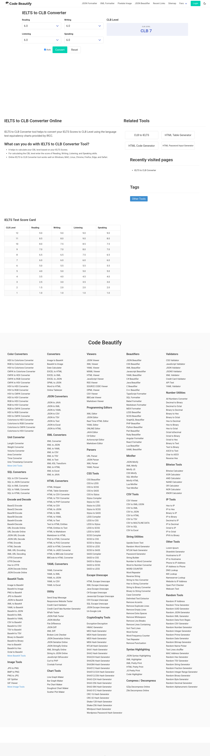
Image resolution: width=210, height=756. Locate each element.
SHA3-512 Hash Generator (99, 690)
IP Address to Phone (175, 566)
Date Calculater (54, 368)
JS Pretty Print (133, 670)
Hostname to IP (173, 555)
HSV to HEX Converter (17, 386)
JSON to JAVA (54, 402)
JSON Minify (132, 462)
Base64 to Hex (14, 648)
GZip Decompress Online (138, 687)
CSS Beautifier (93, 479)
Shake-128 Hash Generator (99, 701)
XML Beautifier (133, 368)
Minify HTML (132, 480)
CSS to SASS (93, 491)
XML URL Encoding (16, 550)
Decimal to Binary (174, 402)
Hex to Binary (172, 425)
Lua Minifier (132, 484)
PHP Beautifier (133, 423)
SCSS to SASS (93, 550)
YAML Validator (173, 386)
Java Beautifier (133, 382)
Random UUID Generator (177, 609)
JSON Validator (173, 368)
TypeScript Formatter (136, 394)
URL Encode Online (16, 528)
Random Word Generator (138, 546)
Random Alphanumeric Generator (181, 687)
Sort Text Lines (133, 628)
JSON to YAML (54, 410)
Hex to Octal (172, 428)
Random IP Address (175, 601)
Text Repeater (133, 639)
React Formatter (134, 442)
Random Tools (174, 595)
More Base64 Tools (16, 655)
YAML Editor (92, 425)
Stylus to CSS (93, 502)
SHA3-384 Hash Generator (99, 687)
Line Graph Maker (55, 677)
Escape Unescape (97, 575)
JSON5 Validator (174, 371)
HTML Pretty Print (134, 667)
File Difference (54, 623)
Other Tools (139, 198)
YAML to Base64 (15, 607)
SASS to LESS (93, 569)
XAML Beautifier (134, 449)
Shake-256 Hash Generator (99, 705)
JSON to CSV (53, 413)
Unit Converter (16, 437)
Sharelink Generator (175, 551)
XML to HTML (53, 467)
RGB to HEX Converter (17, 401)
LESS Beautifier (133, 412)
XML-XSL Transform (56, 463)
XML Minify (131, 465)
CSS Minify (131, 473)
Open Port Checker (175, 585)
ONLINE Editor (93, 428)
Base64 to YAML (15, 618)
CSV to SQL (131, 526)
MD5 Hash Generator (97, 638)
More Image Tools (15, 687)
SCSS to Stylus (94, 543)
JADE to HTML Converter (59, 546)
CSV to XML (132, 508)
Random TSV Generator (177, 661)
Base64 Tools (15, 578)
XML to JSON (53, 445)
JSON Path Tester (55, 616)
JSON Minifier (53, 620)
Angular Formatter (135, 438)
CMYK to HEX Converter (18, 375)
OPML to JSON (54, 382)
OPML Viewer (93, 390)
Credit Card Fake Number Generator (64, 609)
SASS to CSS (93, 557)
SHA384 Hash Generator (98, 664)
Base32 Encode (14, 505)
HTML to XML (53, 513)
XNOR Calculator (174, 493)
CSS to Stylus (93, 494)
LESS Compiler (94, 517)
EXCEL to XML (54, 375)
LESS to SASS (93, 531)
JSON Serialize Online (57, 642)
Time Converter (14, 458)
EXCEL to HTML (54, 371)
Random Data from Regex (178, 620)
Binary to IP (171, 513)
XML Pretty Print (134, 663)
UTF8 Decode (13, 561)
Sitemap (172, 3)
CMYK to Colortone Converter (21, 371)
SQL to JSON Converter (18, 482)
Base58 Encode (14, 513)
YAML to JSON (54, 577)
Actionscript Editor (95, 439)
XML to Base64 (14, 603)
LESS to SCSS (93, 528)
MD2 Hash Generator (97, 631)
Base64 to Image (15, 589)
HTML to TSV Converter (58, 498)
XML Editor (92, 413)
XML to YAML (53, 448)
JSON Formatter (89, 3)
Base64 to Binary (15, 641)
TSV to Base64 (14, 629)
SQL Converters (16, 472)
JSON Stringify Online (57, 646)
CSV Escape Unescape (97, 600)
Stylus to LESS (93, 505)
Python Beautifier (134, 427)
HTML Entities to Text (57, 528)
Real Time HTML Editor (97, 421)
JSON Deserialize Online (58, 638)
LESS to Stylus (93, 524)
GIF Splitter (12, 679)
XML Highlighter (134, 659)
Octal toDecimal (173, 432)
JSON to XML (53, 406)
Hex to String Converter (137, 583)
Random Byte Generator (177, 679)
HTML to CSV (53, 505)
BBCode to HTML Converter (60, 557)
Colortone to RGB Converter (20, 423)
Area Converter (14, 454)
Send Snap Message (56, 597)
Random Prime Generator (178, 635)
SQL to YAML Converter (18, 489)
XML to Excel (53, 471)
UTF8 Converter (14, 557)
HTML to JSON (54, 509)
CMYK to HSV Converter (18, 382)
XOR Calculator (173, 474)
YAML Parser (93, 467)
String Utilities (134, 536)
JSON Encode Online (17, 572)
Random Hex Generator (177, 657)
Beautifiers (132, 354)
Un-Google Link (94, 611)
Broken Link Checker (56, 635)
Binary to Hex (172, 413)
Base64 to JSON (15, 611)
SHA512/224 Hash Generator (100, 672)
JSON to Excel (54, 425)
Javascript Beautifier (136, 371)
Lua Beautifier (133, 446)
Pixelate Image (125, 3)
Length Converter (15, 443)
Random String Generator (178, 664)
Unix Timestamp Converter (20, 462)
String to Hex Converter (137, 580)
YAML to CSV (53, 581)
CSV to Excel (132, 530)
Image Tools (14, 662)
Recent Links (159, 3)
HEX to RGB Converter (17, 412)
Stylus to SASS (94, 513)
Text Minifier (132, 488)
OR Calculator (172, 485)
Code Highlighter (134, 674)
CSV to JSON (132, 512)
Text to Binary (172, 447)
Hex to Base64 (14, 644)
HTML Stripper (54, 487)
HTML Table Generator (178, 135)
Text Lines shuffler (174, 649)
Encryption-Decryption (97, 623)
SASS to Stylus (94, 561)
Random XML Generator (177, 616)
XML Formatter (107, 3)
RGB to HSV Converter (17, 405)
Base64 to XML (14, 615)
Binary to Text (172, 443)
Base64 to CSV (14, 626)
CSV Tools (132, 494)
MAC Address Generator (177, 653)
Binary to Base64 (15, 637)
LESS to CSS (92, 520)
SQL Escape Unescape (97, 603)
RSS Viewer (92, 382)
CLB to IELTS (141, 135)
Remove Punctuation (136, 643)
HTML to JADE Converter (59, 550)
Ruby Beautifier (133, 434)
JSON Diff (51, 627)
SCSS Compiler (94, 535)
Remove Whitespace (136, 617)
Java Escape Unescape (98, 589)
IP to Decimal (172, 524)
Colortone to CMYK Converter (21, 427)
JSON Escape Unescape (98, 607)
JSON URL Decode (16, 539)
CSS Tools (93, 473)
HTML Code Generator (141, 145)
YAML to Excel (54, 585)
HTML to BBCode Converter (60, 554)
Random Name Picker (176, 646)
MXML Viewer (93, 371)
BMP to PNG (13, 672)
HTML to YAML (54, 517)
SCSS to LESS (93, 546)
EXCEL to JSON (54, 379)
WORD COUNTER (134, 569)
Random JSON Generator (178, 612)
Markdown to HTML (56, 535)
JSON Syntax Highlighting (138, 655)
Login (195, 3)
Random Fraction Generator (179, 668)
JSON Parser (93, 459)
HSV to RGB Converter (17, 390)
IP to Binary (171, 517)
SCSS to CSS (93, 539)
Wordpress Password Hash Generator (104, 713)
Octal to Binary (173, 436)
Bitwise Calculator (174, 471)
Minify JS (130, 469)
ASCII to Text (172, 451)
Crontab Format (54, 664)
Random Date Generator (177, 638)
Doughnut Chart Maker (57, 688)
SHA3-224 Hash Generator (99, 679)
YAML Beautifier (134, 375)
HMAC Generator (95, 627)
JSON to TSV (53, 417)
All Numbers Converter (177, 399)
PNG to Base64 (14, 592)
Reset (74, 49)
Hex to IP (170, 505)
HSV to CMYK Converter (18, 394)
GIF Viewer (12, 683)
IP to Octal (171, 531)
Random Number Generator (179, 627)
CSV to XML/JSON (135, 504)
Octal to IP (171, 528)
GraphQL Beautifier (135, 420)
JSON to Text (53, 421)
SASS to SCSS (93, 565)
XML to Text (52, 459)
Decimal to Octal (174, 406)
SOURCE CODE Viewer (97, 386)
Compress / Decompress (141, 680)
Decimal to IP (172, 520)
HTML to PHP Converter (58, 502)
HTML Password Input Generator (178, 145)
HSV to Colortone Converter (20, 368)
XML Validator (172, 375)
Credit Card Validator (57, 605)
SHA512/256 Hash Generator (100, 675)
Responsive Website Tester (59, 601)
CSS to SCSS (93, 487)
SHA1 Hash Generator (97, 649)
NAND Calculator (174, 482)
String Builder (132, 557)
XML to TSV (52, 456)
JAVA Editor (92, 432)
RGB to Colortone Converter (20, 364)
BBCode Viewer (94, 397)
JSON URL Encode (16, 535)
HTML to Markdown (56, 531)
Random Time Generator (177, 605)
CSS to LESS (92, 483)
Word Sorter (132, 632)
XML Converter (54, 441)
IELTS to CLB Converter (145, 170)
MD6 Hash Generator (97, 642)
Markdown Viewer (95, 401)
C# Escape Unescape (97, 592)
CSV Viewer (92, 394)
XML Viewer (92, 364)
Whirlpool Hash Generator (99, 709)
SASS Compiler (94, 554)
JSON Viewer (93, 360)
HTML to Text (53, 520)
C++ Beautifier (133, 390)
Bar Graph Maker (55, 681)
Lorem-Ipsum (172, 548)
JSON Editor (92, 417)
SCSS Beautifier (133, 416)
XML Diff (51, 631)
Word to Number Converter (139, 565)
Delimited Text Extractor (137, 598)
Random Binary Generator (178, 675)
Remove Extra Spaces (136, 613)
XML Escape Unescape (97, 585)
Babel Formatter (134, 401)
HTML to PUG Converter (58, 543)
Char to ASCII (172, 454)
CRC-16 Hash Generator (98, 694)
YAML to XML (53, 574)
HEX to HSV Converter (17, 397)
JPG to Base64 (14, 596)
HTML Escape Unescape (98, 581)
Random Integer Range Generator (181, 672)
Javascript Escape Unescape (100, 596)
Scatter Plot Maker (56, 692)
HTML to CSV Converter (58, 494)
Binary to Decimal (174, 410)
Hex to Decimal (173, 421)
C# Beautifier (132, 379)
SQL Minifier (132, 477)
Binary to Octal (173, 417)
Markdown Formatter (136, 405)
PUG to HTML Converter (58, 539)
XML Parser (92, 463)
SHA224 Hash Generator (98, 657)
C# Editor (91, 436)
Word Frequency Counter (138, 635)
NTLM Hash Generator (97, 646)
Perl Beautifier (133, 431)
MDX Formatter (133, 408)
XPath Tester (53, 612)
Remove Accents (134, 602)
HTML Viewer (93, 375)
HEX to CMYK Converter (18, 416)
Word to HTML (54, 386)
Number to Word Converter (139, 561)
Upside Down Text (135, 543)
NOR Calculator (173, 489)
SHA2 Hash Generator (97, 653)
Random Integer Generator (178, 631)
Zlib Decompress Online (137, 690)
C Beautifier (131, 386)
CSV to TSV (131, 519)
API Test (170, 382)
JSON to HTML (54, 428)
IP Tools (171, 499)
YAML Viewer (93, 368)
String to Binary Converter (138, 587)
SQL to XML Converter (17, 485)
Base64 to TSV (14, 633)
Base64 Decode (14, 524)
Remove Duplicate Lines (137, 606)
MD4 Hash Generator (97, 635)
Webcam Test (172, 589)
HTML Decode (14, 546)
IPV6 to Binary (172, 535)
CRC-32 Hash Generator (98, 698)
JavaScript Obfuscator (57, 657)
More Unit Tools (14, 465)
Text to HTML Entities (57, 524)
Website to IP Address (176, 581)
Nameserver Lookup (175, 577)
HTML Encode (14, 543)
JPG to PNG (13, 668)
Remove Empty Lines (136, 609)
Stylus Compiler (94, 498)
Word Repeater (133, 572)
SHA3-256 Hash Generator (99, 683)
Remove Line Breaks (136, 621)
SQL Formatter (133, 397)
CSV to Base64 (14, 622)
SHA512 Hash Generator (98, 668)
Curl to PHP (52, 661)
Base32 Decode (14, 509)
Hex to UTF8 (13, 565)
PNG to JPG (13, 675)
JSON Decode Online (17, 569)
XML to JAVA (53, 474)
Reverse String (133, 576)
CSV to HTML (132, 515)
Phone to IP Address (175, 563)
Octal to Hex (172, 439)
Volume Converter (15, 451)
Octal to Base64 (14, 652)
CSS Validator (172, 360)
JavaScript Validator (175, 364)
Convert (60, 49)
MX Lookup (171, 574)
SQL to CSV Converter (17, 478)
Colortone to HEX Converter (20, 420)
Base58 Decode (14, 517)
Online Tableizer (54, 390)
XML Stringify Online (56, 649)
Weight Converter (15, 447)
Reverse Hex (172, 458)
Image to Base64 (15, 585)
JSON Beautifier (142, 3)
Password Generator (136, 554)
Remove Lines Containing (138, 624)
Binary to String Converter (138, 591)
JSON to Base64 (15, 600)
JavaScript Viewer (95, 379)
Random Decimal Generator (179, 683)
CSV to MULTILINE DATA (138, 523)
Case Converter (133, 595)
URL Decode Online (16, 531)
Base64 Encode (14, 520)
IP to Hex (170, 509)
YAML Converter (54, 570)
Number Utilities (175, 392)
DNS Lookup (172, 570)
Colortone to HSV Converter (20, 431)
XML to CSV (52, 452)
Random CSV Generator (177, 623)
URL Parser (92, 456)
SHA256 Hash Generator (98, 661)
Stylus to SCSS (94, 509)
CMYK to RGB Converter (18, 379)
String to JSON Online (57, 653)
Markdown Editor (95, 443)
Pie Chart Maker (54, 684)
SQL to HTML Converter (18, 493)
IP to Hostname (173, 559)
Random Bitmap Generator (178, 642)
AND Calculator (173, 478)
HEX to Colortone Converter (20, 360)
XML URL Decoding (16, 554)
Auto (47, 49)
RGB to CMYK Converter (18, 408)
